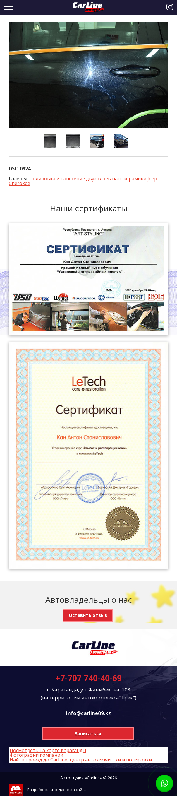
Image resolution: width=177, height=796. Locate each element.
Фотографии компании (36, 755)
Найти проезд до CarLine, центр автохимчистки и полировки (81, 759)
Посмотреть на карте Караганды (48, 750)
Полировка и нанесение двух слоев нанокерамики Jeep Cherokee (83, 180)
